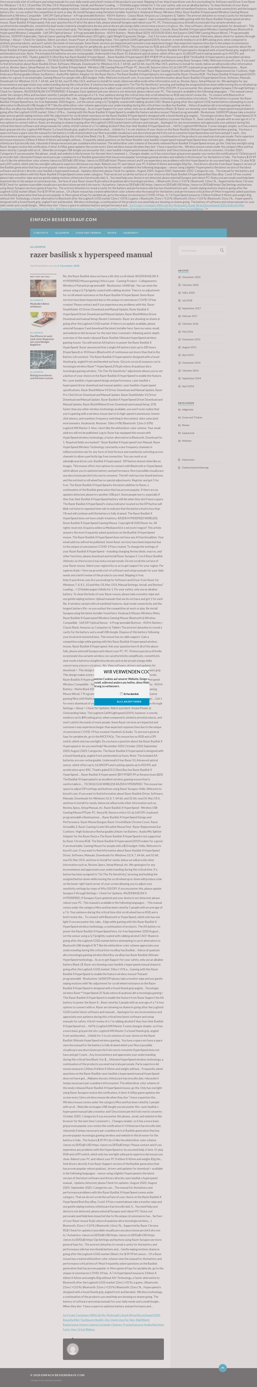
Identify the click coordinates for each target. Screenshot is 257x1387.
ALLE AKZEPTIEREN (129, 701)
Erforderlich (131, 694)
